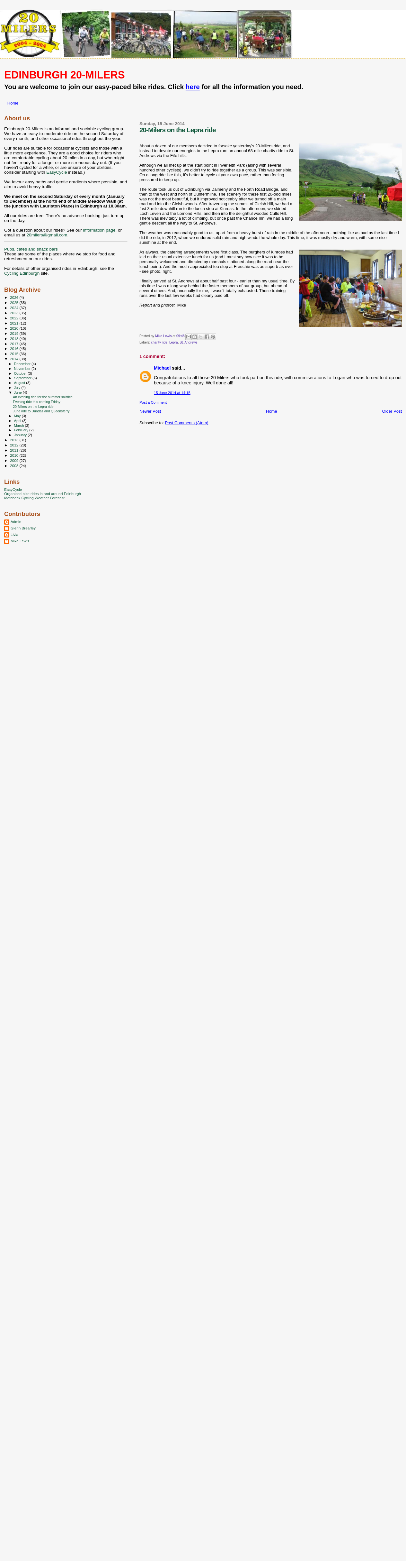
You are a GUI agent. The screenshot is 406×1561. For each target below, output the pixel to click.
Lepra (173, 342)
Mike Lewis (20, 541)
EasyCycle (56, 172)
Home (13, 103)
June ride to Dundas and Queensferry (41, 411)
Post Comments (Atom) (186, 422)
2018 (14, 338)
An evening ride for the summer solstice (43, 397)
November (22, 369)
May (18, 416)
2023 (14, 313)
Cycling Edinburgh (22, 273)
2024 (14, 308)
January (21, 435)
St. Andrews (188, 342)
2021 (14, 323)
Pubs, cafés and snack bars (31, 249)
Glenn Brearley (23, 528)
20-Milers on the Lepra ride (33, 407)
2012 (14, 445)
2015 (14, 354)
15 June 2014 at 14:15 (172, 393)
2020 (14, 328)
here (193, 86)
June (18, 392)
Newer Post (150, 411)
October (21, 373)
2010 (14, 455)
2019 (14, 333)
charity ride (159, 342)
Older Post (392, 411)
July (18, 388)
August (20, 383)
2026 (14, 297)
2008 (14, 466)
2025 (14, 302)
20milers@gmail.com (46, 235)
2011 (14, 450)
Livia (14, 534)
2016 (14, 348)
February (22, 430)
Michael (162, 368)
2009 (14, 460)
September (23, 378)
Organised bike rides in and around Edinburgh (42, 493)
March (19, 425)
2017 (14, 344)
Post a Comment (153, 402)
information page (99, 230)
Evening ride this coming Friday (36, 402)
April (18, 421)
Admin (16, 521)
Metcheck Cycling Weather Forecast (34, 498)
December (22, 364)
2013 (14, 440)
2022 (14, 318)
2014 (14, 359)
